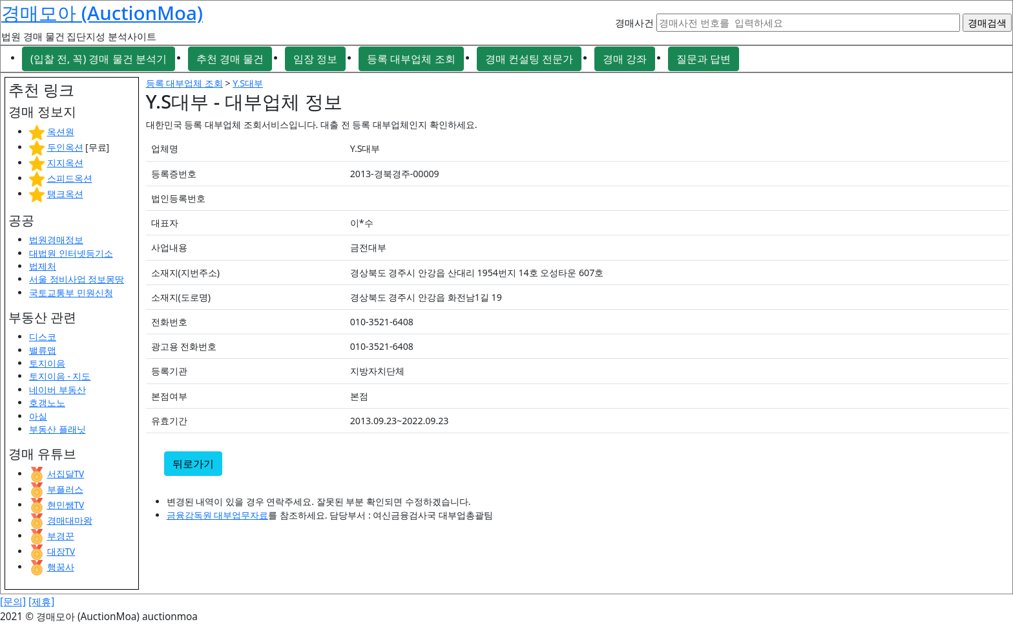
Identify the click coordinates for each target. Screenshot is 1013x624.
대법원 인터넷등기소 (71, 253)
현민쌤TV (66, 505)
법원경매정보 (56, 239)
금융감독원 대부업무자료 (218, 515)
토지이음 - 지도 (59, 376)
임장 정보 (315, 59)
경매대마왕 (69, 520)
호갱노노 (47, 402)
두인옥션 (65, 147)
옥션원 (60, 131)
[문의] (13, 601)
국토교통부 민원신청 (71, 292)
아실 (38, 416)
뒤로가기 (193, 464)
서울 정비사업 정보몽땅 (76, 279)
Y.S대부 (248, 83)
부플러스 (65, 489)
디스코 (42, 336)
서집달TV (66, 474)
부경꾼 (60, 536)
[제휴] (41, 601)
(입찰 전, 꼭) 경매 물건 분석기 (98, 59)
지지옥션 (65, 162)
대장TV (61, 551)
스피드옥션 (69, 178)
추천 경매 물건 (230, 59)
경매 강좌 (625, 59)
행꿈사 (60, 567)
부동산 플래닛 (57, 429)
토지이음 (47, 363)
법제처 (42, 266)
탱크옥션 (65, 194)
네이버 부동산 (57, 389)
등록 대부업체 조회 (411, 59)
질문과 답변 (703, 59)
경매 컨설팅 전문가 (529, 59)
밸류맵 (42, 350)
